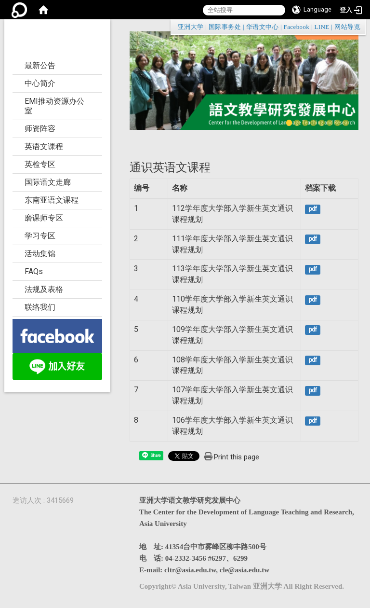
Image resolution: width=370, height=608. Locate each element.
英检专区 (40, 164)
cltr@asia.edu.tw (190, 570)
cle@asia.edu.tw (244, 570)
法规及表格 (44, 289)
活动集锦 (40, 253)
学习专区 (40, 235)
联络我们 (40, 307)
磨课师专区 (44, 217)
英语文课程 (44, 146)
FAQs (34, 271)
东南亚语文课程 (52, 200)
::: (355, 26)
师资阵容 (40, 128)
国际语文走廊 (48, 182)
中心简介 (40, 83)
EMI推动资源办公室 (54, 106)
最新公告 (40, 65)
